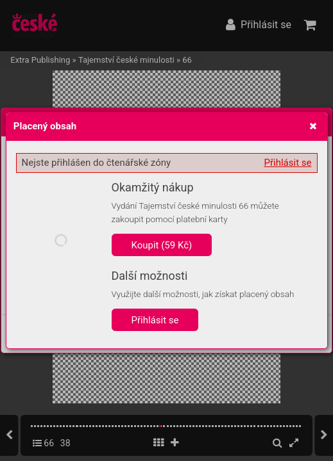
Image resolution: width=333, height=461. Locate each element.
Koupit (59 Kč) (162, 245)
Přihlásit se (288, 162)
